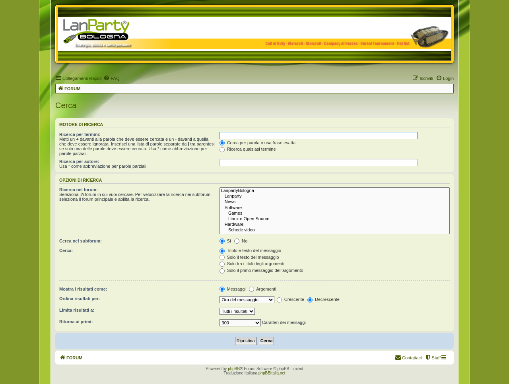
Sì (225, 241)
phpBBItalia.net (272, 373)
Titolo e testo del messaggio (250, 250)
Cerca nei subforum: (80, 241)
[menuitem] (111, 78)
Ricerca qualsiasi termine (248, 149)
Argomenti (262, 289)
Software (334, 208)
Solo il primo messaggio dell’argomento (261, 270)
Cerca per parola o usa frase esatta (257, 142)
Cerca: (66, 250)
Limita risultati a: (76, 310)
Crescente (290, 299)
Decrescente (323, 299)
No (240, 241)
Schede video (334, 230)
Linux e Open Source (334, 219)
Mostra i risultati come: (83, 289)
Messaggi (233, 289)
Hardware (334, 224)
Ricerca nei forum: (78, 189)
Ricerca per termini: (79, 134)
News (334, 202)
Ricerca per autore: (79, 161)
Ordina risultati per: (79, 298)
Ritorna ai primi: (76, 321)
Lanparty (334, 196)
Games (334, 213)
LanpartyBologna (334, 191)
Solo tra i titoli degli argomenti (252, 263)
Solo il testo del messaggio (249, 257)
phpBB (234, 369)
